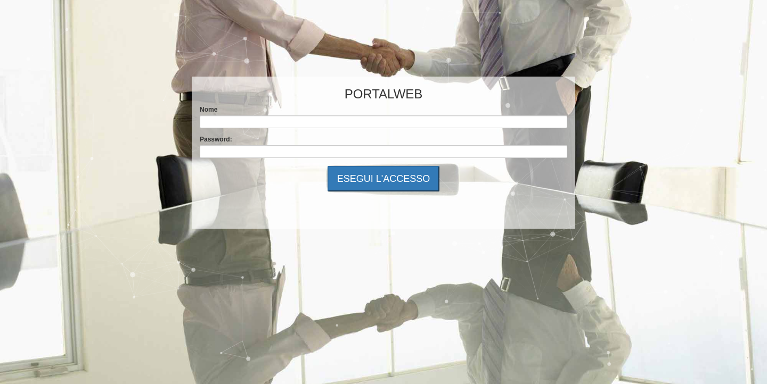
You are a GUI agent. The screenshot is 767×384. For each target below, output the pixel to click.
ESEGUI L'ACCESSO (383, 178)
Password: (216, 139)
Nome (208, 109)
